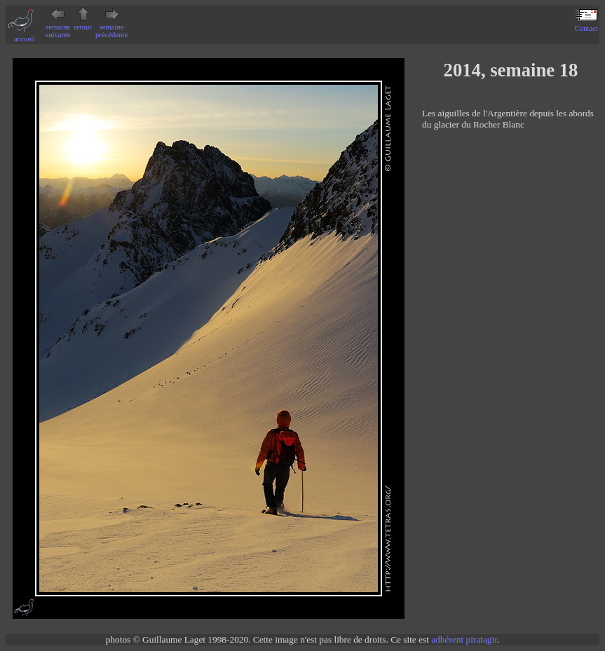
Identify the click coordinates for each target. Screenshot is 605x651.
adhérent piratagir (464, 639)
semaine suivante (58, 27)
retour (83, 23)
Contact (586, 24)
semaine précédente (111, 27)
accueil (24, 35)
